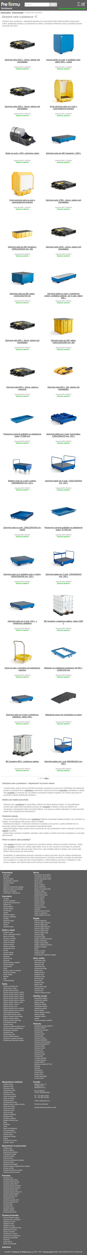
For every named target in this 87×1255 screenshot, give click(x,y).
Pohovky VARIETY (40, 1028)
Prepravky (6, 960)
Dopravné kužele (8, 1162)
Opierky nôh (7, 905)
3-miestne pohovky (40, 1060)
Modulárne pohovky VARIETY (43, 1026)
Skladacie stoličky (40, 1016)
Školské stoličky (39, 1002)
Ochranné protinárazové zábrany (13, 1160)
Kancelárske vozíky (9, 1094)
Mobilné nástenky (8, 1210)
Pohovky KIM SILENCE (41, 1044)
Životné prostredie (17, 12)
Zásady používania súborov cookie (45, 1107)
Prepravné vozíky (8, 1110)
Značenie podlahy (8, 1156)
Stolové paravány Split (10, 1196)
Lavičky (36, 1018)
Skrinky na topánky (9, 900)
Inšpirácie (6, 1247)
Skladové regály (39, 953)
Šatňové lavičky (8, 1024)
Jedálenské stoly (39, 966)
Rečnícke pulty (39, 978)
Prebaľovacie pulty (9, 1034)
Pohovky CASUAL (40, 1038)
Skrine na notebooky (40, 913)
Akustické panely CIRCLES (11, 1188)
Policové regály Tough (41, 933)
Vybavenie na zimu (9, 1222)
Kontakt (36, 1082)
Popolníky (6, 1240)
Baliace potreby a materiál (11, 962)
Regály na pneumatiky (41, 943)
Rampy (5, 1138)
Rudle (5, 1122)
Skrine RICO (38, 883)
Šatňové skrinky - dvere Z (11, 1004)
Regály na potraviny (40, 941)
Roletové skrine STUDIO (42, 911)
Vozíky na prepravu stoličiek (43, 1020)
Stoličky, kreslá (40, 996)
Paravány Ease (8, 1206)
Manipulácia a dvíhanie (12, 1082)
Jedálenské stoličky (40, 1008)
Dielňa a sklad (8, 930)
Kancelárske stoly (39, 960)
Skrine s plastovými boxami (11, 934)
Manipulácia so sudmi (10, 1230)
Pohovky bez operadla (41, 1030)
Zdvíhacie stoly (8, 1116)
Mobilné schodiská (9, 946)
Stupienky (6, 956)
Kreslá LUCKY (38, 1074)
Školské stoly (38, 970)
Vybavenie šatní (8, 1032)
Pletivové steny (8, 1158)
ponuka (11, 844)
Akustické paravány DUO (11, 1200)
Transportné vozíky (9, 1090)
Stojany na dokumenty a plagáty (13, 887)
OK (53, 4)
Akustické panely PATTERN (12, 1186)
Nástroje (6, 976)
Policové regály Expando (42, 927)
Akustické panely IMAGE (11, 1194)
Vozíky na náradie (8, 1098)
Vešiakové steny (8, 927)
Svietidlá (6, 919)
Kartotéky (37, 909)
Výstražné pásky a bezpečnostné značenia (16, 1166)
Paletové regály (39, 935)
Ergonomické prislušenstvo (11, 902)
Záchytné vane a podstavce (12, 1220)
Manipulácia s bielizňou (10, 1030)
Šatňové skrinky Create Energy (13, 1016)
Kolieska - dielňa (8, 1142)
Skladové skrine (8, 932)
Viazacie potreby (8, 964)
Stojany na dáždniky (9, 917)
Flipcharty (6, 885)
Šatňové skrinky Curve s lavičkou (13, 1010)
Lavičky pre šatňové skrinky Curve (14, 1026)
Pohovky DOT (38, 1056)
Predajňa (6, 898)
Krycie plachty (7, 1242)
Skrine (36, 873)
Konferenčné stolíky (40, 968)
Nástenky (6, 877)
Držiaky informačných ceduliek (12, 1170)
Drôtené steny (7, 1148)
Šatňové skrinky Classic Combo (13, 1002)
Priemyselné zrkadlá (9, 1154)
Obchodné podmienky (41, 1104)
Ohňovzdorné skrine (40, 893)
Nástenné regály (39, 891)
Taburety (37, 1068)
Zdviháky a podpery (9, 1118)
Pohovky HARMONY (40, 1040)
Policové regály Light (40, 925)
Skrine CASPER (39, 885)
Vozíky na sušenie (9, 1108)
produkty (11, 793)
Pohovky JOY (38, 1050)
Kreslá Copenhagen (40, 1076)
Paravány (6, 1176)
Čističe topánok (8, 907)
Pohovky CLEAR (39, 1048)
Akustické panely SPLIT (10, 1184)
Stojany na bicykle (9, 1232)
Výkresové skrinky (40, 907)
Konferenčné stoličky (40, 1000)
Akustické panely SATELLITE (12, 1192)
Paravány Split (7, 1204)
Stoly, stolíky (39, 958)
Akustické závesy (8, 1208)
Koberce (6, 925)
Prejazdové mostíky (9, 1136)
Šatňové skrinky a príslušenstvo (13, 1028)
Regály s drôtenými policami (43, 945)
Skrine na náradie (8, 936)
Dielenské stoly (39, 964)
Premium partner (48, 1252)
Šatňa (4, 984)
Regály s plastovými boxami (43, 939)
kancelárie (63, 790)
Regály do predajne (40, 947)
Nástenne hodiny (8, 921)
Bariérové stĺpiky (8, 1150)
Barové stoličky (39, 1010)
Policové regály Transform (42, 923)
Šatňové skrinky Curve (10, 1006)
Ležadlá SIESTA (39, 1062)
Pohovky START (39, 1034)
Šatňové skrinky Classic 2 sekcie (13, 994)
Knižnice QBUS (39, 899)
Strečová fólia (7, 966)
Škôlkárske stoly (39, 972)
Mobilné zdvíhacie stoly (10, 1120)
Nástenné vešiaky (8, 915)
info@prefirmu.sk (44, 1101)
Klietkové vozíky (8, 1086)
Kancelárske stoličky (40, 998)
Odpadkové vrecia (9, 1226)
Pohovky (37, 1024)
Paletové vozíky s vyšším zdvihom (14, 1104)
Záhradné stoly (39, 988)
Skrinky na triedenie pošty (42, 889)
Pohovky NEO (38, 1036)
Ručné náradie (7, 974)
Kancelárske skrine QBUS (42, 875)
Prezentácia (7, 873)
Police (36, 949)
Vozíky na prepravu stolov (42, 992)
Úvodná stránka (5, 12)
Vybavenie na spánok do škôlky (13, 1038)
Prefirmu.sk (15, 1252)
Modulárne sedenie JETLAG (43, 1064)
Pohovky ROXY (39, 1052)
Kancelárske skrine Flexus (42, 877)
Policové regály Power (41, 931)
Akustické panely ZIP (9, 1212)
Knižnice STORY (39, 903)
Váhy (4, 978)
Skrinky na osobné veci (10, 986)
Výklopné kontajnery (9, 1114)
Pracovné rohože (8, 944)
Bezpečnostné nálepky (10, 1164)
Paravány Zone (8, 1178)
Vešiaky (5, 913)
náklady (5, 831)
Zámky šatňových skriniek (11, 1012)
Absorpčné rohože (9, 948)
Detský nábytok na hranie (42, 915)
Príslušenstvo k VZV (9, 1132)
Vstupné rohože (8, 909)
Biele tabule (7, 875)
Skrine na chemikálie (9, 1244)
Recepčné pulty (39, 982)
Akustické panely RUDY (10, 1190)
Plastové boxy (7, 958)
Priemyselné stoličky (40, 1006)
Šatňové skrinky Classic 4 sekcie (13, 998)
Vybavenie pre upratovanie (11, 1236)
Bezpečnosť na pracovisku (14, 1146)
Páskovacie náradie (9, 972)
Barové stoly (38, 980)
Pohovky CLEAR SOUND (42, 1042)
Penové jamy (7, 911)
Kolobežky (6, 1124)
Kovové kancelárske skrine (42, 879)
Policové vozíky (8, 1084)
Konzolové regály (39, 937)
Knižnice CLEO (39, 905)
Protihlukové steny (9, 1198)
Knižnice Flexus (39, 901)
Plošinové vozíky (8, 1088)
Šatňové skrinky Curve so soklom (13, 1008)
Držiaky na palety (39, 951)
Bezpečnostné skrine (40, 895)
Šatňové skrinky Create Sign (12, 1020)
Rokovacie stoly (39, 962)
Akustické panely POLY (10, 1180)
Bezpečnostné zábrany (10, 1152)
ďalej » (47, 778)
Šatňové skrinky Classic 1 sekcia (13, 992)
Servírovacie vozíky (40, 986)
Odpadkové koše (8, 1224)
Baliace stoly (38, 984)
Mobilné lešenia (8, 954)
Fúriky (5, 1126)
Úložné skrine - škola (9, 988)
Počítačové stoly (39, 976)
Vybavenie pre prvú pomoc (11, 1172)
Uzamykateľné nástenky (10, 881)
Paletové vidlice (8, 1134)
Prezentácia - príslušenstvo (11, 893)
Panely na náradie (9, 940)
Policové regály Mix (40, 921)
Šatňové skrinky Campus (11, 1018)
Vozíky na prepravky (9, 1096)
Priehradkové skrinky (9, 1022)
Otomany (37, 1066)
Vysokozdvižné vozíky (10, 1102)
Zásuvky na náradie (9, 938)
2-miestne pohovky (40, 1058)
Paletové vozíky (8, 1092)
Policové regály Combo (41, 929)
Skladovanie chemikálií (10, 1238)
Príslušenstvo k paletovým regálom (45, 955)
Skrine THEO (38, 881)
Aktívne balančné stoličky (42, 1012)
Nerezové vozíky (8, 1100)
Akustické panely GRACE (11, 1182)
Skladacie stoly (39, 974)
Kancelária (7, 896)
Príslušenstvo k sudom (10, 1234)
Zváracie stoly (38, 990)
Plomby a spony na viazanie (12, 970)
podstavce (22, 783)
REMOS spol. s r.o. (28, 1252)
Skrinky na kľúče (39, 897)
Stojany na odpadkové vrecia (12, 1228)
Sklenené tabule (8, 879)
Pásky (5, 968)
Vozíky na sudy (8, 1112)
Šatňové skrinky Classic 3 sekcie (13, 996)
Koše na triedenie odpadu (11, 1218)
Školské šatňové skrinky (10, 990)
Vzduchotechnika (8, 980)
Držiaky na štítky (8, 1168)
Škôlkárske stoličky (40, 1004)
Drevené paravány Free (10, 1202)
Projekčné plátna (8, 883)
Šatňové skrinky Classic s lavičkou (14, 1000)
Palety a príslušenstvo (10, 1128)
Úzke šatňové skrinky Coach (12, 1014)
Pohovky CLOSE (39, 1054)
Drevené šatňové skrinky (11, 1036)
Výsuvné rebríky (8, 952)
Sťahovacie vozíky (9, 1106)
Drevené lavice (39, 1078)
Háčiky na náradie (9, 942)
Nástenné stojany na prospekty (13, 889)
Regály (36, 918)
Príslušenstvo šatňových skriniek (13, 1040)
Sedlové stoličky (39, 1014)
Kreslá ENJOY (38, 1072)
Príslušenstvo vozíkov (10, 1140)
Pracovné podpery (9, 1130)
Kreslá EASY (38, 1070)
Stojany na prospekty (9, 891)
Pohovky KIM (38, 1032)
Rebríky (5, 950)
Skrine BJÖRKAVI (40, 887)
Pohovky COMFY (39, 1046)
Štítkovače (6, 923)
